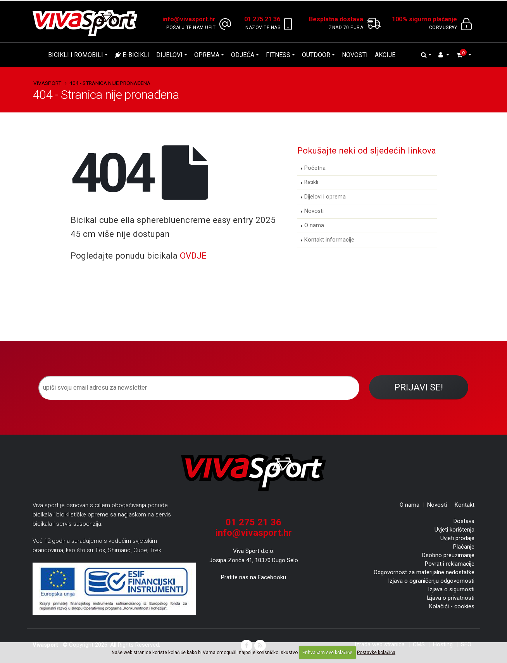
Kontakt (464, 504)
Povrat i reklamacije (449, 563)
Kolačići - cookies (451, 606)
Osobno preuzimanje (448, 555)
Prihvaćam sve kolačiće (327, 652)
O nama (314, 225)
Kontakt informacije (329, 240)
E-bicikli (132, 55)
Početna (315, 168)
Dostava (464, 521)
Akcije (385, 55)
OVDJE (193, 255)
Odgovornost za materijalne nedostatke (424, 572)
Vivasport (47, 83)
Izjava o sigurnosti (451, 589)
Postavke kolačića (376, 652)
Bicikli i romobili (75, 55)
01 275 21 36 (253, 522)
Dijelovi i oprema (325, 196)
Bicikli (311, 182)
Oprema (206, 55)
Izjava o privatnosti (450, 597)
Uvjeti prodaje (457, 538)
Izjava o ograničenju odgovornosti (431, 580)
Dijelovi (169, 55)
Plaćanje (463, 546)
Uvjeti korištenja (454, 529)
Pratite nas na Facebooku (253, 577)
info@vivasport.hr (254, 532)
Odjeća (242, 55)
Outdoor (316, 55)
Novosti (355, 55)
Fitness (278, 55)
